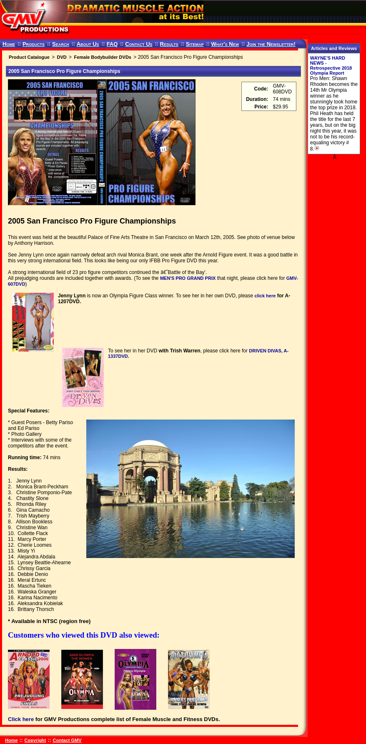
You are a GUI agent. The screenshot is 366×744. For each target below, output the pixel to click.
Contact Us (138, 44)
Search (60, 44)
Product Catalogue (29, 57)
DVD (61, 57)
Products (34, 44)
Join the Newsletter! (271, 44)
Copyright (35, 740)
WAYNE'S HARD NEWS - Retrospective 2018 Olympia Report (331, 65)
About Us (88, 44)
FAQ (112, 44)
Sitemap (195, 44)
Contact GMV (67, 740)
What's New (225, 44)
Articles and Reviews (334, 48)
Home (9, 44)
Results (169, 44)
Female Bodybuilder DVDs (102, 57)
